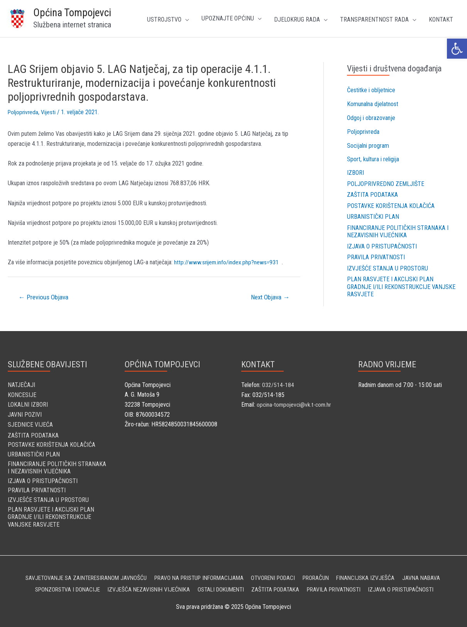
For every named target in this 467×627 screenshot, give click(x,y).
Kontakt (441, 19)
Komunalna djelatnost (372, 104)
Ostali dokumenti (219, 587)
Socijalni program (368, 145)
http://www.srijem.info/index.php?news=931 (227, 262)
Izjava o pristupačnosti (382, 245)
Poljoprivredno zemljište (385, 184)
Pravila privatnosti (376, 256)
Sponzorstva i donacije (58, 587)
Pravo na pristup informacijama (197, 575)
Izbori (355, 173)
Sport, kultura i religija (373, 159)
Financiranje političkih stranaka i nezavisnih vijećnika (397, 231)
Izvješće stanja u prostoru (387, 267)
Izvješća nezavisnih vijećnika (143, 587)
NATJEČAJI (21, 384)
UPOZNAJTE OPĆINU (227, 18)
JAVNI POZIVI (25, 414)
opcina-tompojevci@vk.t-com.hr (295, 404)
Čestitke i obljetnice (371, 90)
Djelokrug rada (297, 19)
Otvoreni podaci (275, 575)
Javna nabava (431, 575)
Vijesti (50, 112)
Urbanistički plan (373, 216)
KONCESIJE (22, 394)
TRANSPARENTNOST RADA (374, 19)
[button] (457, 49)
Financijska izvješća (373, 575)
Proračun (321, 575)
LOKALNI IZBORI (28, 404)
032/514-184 (278, 384)
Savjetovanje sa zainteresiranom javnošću (77, 575)
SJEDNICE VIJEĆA (30, 424)
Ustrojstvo (164, 19)
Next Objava (270, 297)
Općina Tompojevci (72, 13)
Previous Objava (43, 297)
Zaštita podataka (372, 194)
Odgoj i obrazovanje (371, 118)
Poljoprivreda (24, 112)
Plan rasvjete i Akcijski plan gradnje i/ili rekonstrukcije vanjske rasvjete (401, 286)
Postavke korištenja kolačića (391, 206)
